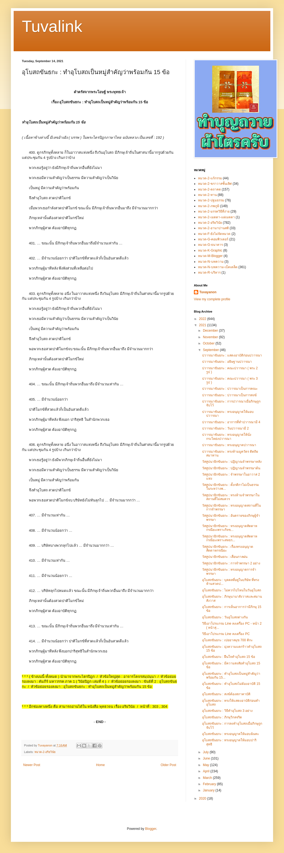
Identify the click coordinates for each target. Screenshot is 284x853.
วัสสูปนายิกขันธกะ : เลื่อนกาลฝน (224, 557)
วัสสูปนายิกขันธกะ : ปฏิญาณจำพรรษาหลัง (232, 462)
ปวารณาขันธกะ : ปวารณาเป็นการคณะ (230, 389)
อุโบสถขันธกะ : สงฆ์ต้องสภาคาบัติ (226, 694)
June (207, 758)
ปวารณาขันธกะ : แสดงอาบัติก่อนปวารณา (232, 355)
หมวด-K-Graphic (210, 250)
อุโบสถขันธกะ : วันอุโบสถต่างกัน (225, 617)
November (211, 337)
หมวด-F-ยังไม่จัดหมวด (214, 234)
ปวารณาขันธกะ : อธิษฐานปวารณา (227, 362)
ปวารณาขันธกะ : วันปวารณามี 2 (225, 428)
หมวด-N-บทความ (211, 262)
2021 (203, 325)
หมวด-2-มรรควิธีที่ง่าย (214, 211)
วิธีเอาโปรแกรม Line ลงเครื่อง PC (226, 634)
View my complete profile (212, 299)
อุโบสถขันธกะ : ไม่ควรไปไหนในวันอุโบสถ (231, 590)
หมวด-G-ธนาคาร (210, 245)
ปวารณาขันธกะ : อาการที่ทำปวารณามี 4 (231, 422)
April (206, 771)
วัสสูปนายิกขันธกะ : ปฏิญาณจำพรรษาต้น (231, 468)
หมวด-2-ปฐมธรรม (211, 200)
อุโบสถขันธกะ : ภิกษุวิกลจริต (222, 717)
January (209, 790)
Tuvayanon (207, 292)
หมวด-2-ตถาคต (209, 189)
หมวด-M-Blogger (210, 256)
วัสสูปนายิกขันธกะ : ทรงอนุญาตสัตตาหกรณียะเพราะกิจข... (229, 528)
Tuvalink (52, 26)
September (211, 350)
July (206, 752)
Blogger (150, 829)
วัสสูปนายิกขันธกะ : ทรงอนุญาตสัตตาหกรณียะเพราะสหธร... (229, 538)
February (210, 784)
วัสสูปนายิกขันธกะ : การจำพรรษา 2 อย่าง (231, 563)
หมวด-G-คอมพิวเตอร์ (213, 239)
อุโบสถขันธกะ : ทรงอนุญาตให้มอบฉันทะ (230, 734)
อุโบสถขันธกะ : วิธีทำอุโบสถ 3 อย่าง (227, 711)
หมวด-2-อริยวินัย (44, 752)
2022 (203, 319)
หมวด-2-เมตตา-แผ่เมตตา (216, 217)
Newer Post (31, 765)
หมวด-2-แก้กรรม (210, 178)
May (206, 765)
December (211, 330)
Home (100, 765)
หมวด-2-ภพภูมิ (208, 206)
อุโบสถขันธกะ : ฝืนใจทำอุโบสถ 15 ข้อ (228, 657)
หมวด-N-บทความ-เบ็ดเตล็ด (218, 267)
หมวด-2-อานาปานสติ (213, 228)
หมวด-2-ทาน (207, 195)
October (209, 343)
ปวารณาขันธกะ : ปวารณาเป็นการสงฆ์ (229, 395)
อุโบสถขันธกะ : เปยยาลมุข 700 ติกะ (227, 640)
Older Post (168, 765)
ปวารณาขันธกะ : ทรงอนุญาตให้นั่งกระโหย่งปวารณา (226, 436)
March (208, 778)
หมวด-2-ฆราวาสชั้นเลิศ (215, 184)
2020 (203, 798)
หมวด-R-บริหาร (209, 272)
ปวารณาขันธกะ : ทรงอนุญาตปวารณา (229, 445)
